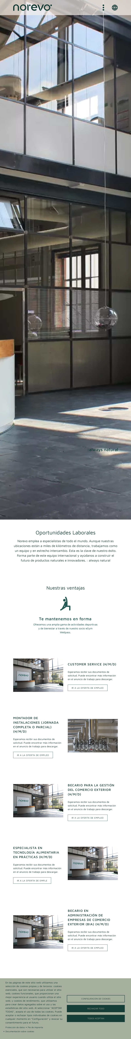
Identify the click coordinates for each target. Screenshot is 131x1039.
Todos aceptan (95, 1018)
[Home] (32, 7)
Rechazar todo (95, 1008)
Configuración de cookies (95, 999)
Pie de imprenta (35, 1027)
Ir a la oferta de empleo (88, 688)
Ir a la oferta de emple (32, 880)
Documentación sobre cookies (19, 1031)
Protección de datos (15, 1027)
